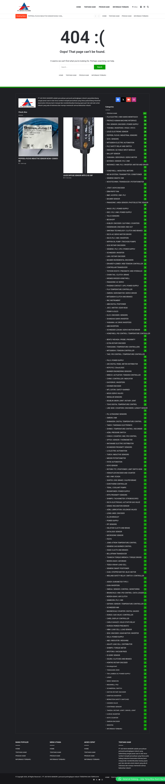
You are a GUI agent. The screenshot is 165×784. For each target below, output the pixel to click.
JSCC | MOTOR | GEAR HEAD (117, 308)
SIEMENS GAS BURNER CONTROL (119, 546)
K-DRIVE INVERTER (113, 714)
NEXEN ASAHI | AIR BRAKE (116, 561)
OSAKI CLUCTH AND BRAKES (117, 550)
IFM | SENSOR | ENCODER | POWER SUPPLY (123, 124)
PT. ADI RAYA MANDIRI (50, 777)
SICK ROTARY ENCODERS (116, 245)
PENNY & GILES (112, 311)
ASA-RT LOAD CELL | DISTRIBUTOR (119, 644)
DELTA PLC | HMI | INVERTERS (118, 238)
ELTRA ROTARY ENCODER (116, 343)
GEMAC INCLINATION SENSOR (118, 506)
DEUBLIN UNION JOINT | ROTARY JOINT (121, 401)
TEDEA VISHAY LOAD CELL (116, 565)
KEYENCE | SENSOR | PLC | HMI (118, 161)
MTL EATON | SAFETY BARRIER (118, 390)
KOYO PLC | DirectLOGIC (115, 368)
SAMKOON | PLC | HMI (115, 600)
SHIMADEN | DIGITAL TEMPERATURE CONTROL (124, 421)
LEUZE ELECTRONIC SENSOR (117, 132)
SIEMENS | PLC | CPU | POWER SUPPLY (121, 249)
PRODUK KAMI (104, 7)
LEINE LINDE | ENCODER (116, 513)
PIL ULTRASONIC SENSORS (117, 414)
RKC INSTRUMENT (113, 300)
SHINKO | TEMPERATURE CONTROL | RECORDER (124, 429)
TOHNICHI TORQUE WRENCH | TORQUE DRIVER (124, 557)
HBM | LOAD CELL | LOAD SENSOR (119, 629)
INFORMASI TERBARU (121, 7)
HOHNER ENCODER (114, 386)
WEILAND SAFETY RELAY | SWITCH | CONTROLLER (125, 576)
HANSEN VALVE (112, 703)
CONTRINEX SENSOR (114, 707)
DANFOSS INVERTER (114, 696)
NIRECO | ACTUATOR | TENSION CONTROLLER (124, 375)
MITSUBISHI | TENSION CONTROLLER (120, 350)
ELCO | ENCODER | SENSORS (117, 315)
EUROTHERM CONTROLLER (117, 484)
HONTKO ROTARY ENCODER (117, 663)
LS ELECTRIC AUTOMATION (117, 451)
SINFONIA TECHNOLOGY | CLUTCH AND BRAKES (125, 231)
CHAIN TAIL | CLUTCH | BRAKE (118, 275)
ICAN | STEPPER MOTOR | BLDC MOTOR (121, 572)
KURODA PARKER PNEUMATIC (118, 626)
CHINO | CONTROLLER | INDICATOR (120, 379)
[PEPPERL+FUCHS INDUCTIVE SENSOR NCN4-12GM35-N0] (38, 136)
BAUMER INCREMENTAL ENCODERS (120, 260)
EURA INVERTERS (113, 585)
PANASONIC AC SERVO (115, 282)
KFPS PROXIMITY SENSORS (117, 495)
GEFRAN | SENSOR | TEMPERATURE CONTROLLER (125, 604)
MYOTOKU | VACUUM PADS (117, 651)
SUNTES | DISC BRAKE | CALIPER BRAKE (121, 480)
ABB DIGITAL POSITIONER (116, 304)
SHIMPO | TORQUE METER (116, 648)
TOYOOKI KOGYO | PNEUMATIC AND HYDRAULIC (125, 271)
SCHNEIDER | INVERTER (115, 253)
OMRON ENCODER (113, 721)
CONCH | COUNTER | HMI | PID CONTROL (122, 436)
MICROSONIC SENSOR (115, 535)
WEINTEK (110, 725)
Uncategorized (112, 666)
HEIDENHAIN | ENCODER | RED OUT (120, 227)
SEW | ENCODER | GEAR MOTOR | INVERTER (123, 633)
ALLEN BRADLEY (113, 517)
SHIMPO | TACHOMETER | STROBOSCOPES (122, 499)
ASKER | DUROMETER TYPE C (117, 582)
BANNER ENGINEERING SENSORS (119, 371)
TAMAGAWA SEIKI (113, 670)
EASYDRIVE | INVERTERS (116, 382)
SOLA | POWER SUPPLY (115, 637)
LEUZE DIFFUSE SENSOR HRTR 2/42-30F (78, 175)
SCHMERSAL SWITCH (114, 688)
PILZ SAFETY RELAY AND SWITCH (119, 146)
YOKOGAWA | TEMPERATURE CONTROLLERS (123, 347)
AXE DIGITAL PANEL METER (122, 364)
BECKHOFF (111, 220)
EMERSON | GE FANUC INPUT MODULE (121, 150)
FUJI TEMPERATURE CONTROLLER (119, 289)
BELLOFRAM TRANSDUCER (117, 554)
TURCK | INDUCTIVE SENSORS (118, 454)
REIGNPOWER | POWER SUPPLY (118, 491)
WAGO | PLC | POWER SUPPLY (118, 209)
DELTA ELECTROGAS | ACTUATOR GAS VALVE (123, 502)
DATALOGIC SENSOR (114, 532)
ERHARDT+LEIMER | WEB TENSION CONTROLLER (125, 264)
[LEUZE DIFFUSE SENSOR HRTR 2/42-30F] (83, 145)
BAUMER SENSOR (113, 199)
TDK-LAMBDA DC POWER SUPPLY (118, 674)
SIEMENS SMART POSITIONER (118, 568)
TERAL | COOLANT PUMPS (116, 488)
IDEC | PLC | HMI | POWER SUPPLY (119, 212)
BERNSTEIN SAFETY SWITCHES (118, 699)
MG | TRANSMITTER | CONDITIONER (124, 174)
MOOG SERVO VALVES (115, 393)
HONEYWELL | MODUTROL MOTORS (120, 171)
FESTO (109, 539)
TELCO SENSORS (113, 216)
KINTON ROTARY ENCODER (116, 692)
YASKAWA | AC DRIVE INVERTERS (119, 322)
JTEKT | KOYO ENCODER (116, 188)
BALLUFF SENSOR (113, 154)
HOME (78, 7)
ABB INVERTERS (113, 326)
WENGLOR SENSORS (114, 397)
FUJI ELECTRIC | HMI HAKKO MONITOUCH (122, 117)
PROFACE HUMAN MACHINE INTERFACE (122, 121)
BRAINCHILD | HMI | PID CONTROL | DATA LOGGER (125, 593)
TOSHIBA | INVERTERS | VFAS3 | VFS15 (121, 128)
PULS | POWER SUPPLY (115, 360)
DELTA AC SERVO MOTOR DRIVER (119, 234)
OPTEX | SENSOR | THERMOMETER (119, 440)
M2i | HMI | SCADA (113, 476)
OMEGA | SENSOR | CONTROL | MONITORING (123, 589)
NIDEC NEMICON (113, 681)
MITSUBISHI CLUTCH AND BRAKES (119, 297)
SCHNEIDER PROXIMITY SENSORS (119, 447)
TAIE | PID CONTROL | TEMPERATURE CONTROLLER (126, 354)
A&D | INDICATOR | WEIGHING (118, 640)
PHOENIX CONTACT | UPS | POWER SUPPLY (123, 286)
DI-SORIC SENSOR (113, 655)
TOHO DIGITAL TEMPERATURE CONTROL (122, 404)
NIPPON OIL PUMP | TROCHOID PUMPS (121, 242)
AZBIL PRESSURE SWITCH (116, 432)
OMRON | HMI (112, 418)
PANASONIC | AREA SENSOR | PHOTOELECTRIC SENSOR (127, 202)
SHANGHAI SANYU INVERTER (117, 319)
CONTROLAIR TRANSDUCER (117, 267)
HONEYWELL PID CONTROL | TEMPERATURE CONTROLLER (128, 333)
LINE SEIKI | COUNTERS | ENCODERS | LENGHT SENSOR (127, 408)
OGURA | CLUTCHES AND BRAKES (119, 659)
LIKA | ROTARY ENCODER (116, 256)
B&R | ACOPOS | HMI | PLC (116, 195)
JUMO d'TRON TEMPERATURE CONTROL (122, 543)
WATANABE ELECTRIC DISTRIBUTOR (120, 443)
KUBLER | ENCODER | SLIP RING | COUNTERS (123, 223)
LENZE (109, 677)
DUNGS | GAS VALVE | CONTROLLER (120, 615)
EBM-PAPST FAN (113, 191)
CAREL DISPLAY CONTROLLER (118, 618)
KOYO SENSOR (112, 465)
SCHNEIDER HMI (113, 607)
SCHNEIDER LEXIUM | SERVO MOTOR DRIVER (123, 330)
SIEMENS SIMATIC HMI (115, 178)
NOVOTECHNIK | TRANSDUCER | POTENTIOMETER (125, 182)
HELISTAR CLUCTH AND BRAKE (118, 528)
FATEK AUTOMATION (114, 462)
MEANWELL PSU (112, 685)
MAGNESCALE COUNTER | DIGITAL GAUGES (123, 611)
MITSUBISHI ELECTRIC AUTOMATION (120, 143)
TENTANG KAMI (90, 7)
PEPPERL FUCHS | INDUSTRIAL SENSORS (122, 135)
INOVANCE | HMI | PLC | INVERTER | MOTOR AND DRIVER (127, 165)
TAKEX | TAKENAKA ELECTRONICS (119, 425)
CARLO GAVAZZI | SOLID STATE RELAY (121, 622)
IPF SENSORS (112, 524)
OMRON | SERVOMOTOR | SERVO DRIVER (122, 293)
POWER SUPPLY (113, 521)
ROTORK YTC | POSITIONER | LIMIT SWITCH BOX (124, 469)
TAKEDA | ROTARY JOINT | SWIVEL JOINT (121, 710)
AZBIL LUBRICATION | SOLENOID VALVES (122, 510)
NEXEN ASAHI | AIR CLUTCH (117, 596)
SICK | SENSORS (113, 139)
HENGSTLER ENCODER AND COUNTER (121, 473)
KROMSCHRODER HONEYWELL (118, 278)
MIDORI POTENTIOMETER (116, 458)
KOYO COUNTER (112, 718)
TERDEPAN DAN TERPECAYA (89, 777)
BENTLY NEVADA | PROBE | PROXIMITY (121, 339)
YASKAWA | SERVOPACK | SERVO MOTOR (122, 157)
